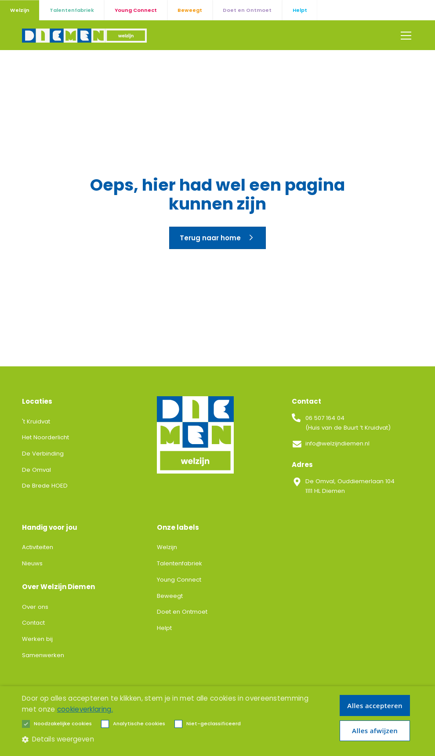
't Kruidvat (36, 421)
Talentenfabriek (179, 563)
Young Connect (179, 579)
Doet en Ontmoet (182, 612)
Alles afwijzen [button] (375, 730)
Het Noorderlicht (45, 437)
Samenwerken (43, 655)
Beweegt (170, 596)
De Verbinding (43, 453)
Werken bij (37, 639)
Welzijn (167, 547)
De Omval (36, 470)
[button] (404, 35)
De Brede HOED (45, 485)
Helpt (164, 628)
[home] (84, 36)
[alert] (217, 721)
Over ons (35, 607)
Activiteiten (37, 547)
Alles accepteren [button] (374, 705)
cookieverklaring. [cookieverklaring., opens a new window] (85, 709)
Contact (33, 623)
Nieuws (32, 563)
